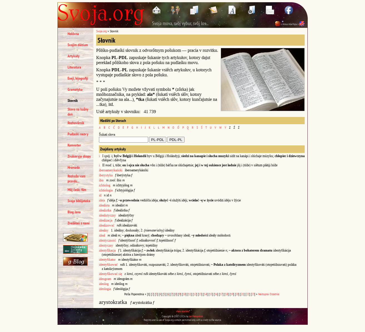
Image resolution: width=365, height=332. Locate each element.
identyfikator (107, 260)
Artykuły (74, 55)
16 (216, 294)
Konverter (74, 145)
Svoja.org (101, 31)
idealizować (106, 225)
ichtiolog (104, 185)
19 (231, 294)
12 (194, 294)
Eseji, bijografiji (78, 78)
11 (189, 294)
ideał (102, 235)
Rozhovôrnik (76, 122)
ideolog (104, 284)
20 (237, 294)
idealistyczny (107, 215)
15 (210, 294)
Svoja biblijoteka (79, 200)
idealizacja (105, 220)
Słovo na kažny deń (78, 112)
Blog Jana (74, 211)
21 (242, 294)
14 (205, 294)
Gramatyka (75, 89)
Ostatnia (274, 294)
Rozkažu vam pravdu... (76, 179)
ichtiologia (106, 190)
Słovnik (73, 100)
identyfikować (108, 265)
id (100, 195)
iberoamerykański (110, 170)
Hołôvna (73, 33)
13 (200, 294)
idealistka (105, 210)
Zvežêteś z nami (79, 223)
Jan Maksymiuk (196, 316)
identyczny (106, 245)
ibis (101, 180)
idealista (104, 205)
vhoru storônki (182, 311)
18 (226, 294)
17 (221, 294)
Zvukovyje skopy (79, 156)
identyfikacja (107, 250)
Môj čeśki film (77, 189)
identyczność (107, 240)
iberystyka (106, 175)
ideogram (105, 279)
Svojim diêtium (78, 44)
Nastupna (263, 294)
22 (247, 294)
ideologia (105, 289)
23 (253, 294)
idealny (103, 230)
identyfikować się (110, 274)
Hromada (74, 167)
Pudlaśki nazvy (78, 133)
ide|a (102, 200)
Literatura (74, 67)
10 (184, 294)
